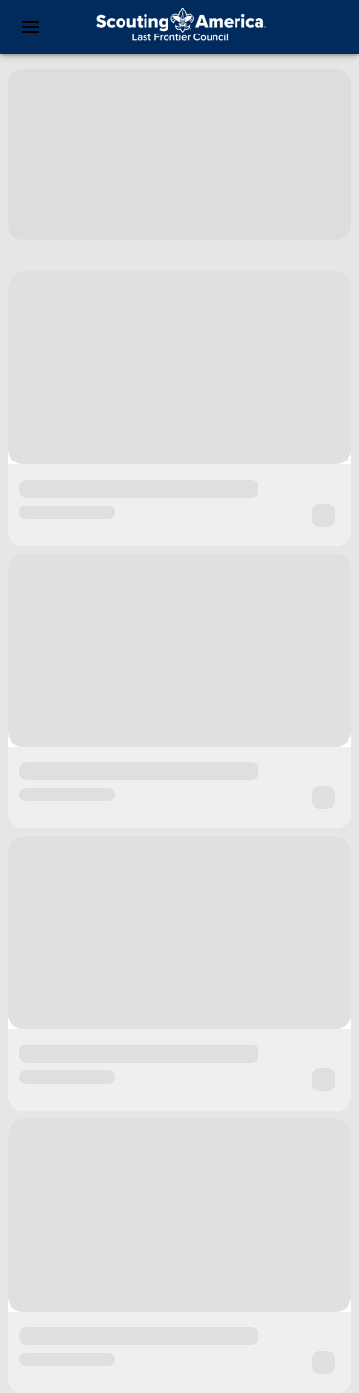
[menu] (31, 27)
